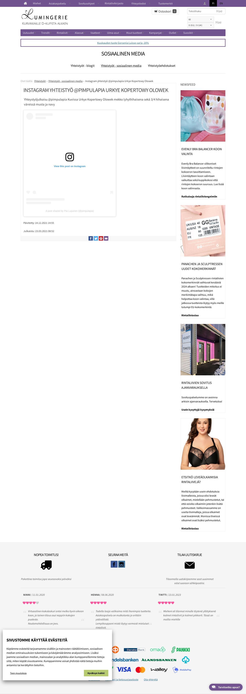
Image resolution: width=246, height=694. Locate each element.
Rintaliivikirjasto (114, 3)
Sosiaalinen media (123, 53)
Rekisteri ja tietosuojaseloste (121, 679)
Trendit (45, 32)
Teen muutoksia (18, 673)
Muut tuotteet (134, 32)
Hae (218, 22)
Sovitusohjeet (86, 3)
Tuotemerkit (165, 3)
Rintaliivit (62, 32)
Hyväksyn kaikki (96, 673)
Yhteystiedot (138, 3)
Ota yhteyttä (151, 679)
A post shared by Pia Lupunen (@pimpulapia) (70, 211)
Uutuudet (28, 32)
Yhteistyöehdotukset (161, 66)
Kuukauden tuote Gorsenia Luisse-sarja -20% (123, 43)
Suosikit (188, 32)
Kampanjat (155, 32)
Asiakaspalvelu (57, 3)
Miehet (37, 3)
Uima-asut (113, 32)
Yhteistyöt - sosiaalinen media (121, 66)
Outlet (172, 32)
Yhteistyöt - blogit (82, 66)
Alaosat (79, 32)
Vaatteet (95, 32)
